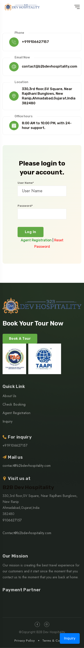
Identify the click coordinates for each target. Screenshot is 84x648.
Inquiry (7, 421)
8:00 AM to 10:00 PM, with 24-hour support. (47, 125)
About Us (9, 395)
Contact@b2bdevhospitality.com (27, 533)
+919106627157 (35, 42)
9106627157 (12, 520)
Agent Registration (36, 240)
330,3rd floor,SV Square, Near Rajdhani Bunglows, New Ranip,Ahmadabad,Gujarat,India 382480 (48, 96)
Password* (25, 205)
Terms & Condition (56, 640)
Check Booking (14, 404)
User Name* (26, 182)
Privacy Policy (24, 640)
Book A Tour (20, 339)
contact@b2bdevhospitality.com (49, 66)
